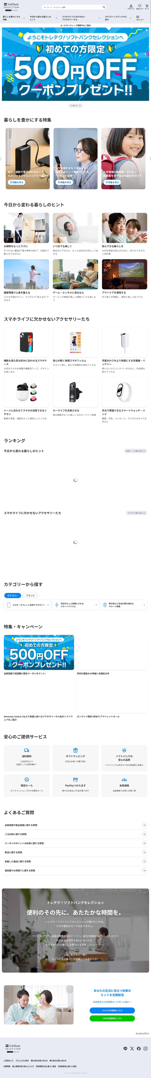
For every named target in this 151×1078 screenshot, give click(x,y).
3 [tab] (77, 105)
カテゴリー (12, 595)
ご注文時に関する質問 (76, 834)
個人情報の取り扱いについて (23, 1066)
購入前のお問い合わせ (39, 1060)
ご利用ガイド (9, 1060)
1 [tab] (71, 105)
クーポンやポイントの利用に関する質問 (76, 843)
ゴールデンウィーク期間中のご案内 (75, 25)
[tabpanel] (75, 64)
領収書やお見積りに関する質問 (76, 870)
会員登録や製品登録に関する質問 (76, 825)
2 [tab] (75, 105)
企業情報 (7, 1066)
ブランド (30, 595)
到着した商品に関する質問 (76, 861)
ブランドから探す (22, 1060)
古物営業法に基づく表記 (67, 1066)
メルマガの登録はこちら (112, 1010)
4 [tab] (80, 105)
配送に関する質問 (76, 852)
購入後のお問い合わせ (58, 1060)
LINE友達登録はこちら (112, 1018)
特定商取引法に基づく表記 (46, 1066)
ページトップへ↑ (142, 1033)
